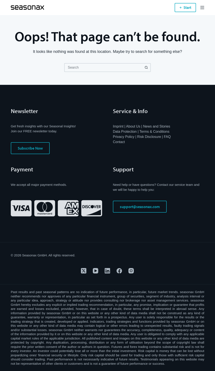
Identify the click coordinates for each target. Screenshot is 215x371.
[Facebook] (119, 270)
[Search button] (146, 67)
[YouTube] (95, 270)
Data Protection (125, 131)
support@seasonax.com (140, 206)
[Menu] (202, 7)
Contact (119, 142)
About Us (133, 126)
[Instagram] (131, 270)
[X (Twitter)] (83, 270)
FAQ (167, 137)
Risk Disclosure (149, 137)
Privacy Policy (123, 137)
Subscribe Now (30, 148)
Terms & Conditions (154, 131)
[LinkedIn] (107, 270)
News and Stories (156, 126)
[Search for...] (103, 67)
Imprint (118, 126)
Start (185, 7)
